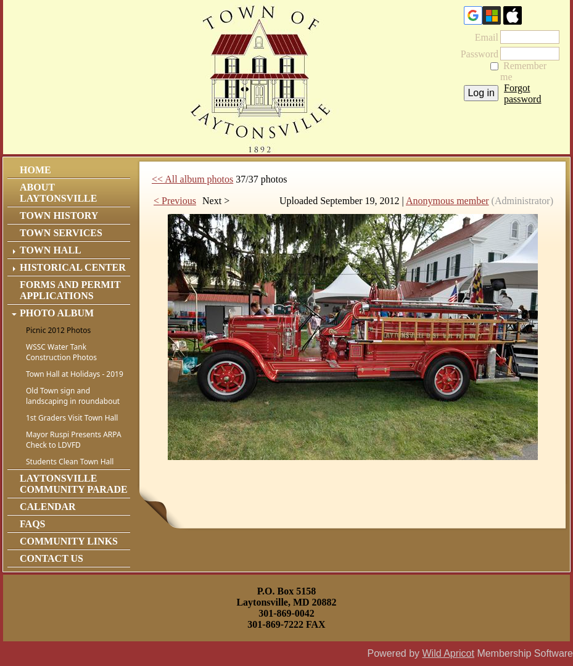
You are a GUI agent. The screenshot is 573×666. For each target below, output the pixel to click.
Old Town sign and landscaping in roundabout (73, 395)
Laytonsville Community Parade (74, 484)
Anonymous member (447, 200)
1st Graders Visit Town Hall (72, 418)
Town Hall (50, 250)
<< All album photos (192, 179)
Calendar (48, 506)
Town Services (61, 233)
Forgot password (522, 93)
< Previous (175, 200)
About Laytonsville (58, 193)
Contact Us (51, 558)
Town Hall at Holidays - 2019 (74, 374)
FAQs (32, 524)
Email (483, 37)
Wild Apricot (448, 653)
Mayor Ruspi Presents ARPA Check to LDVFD (74, 439)
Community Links (69, 541)
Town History (59, 215)
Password (475, 54)
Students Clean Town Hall (69, 461)
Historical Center (73, 267)
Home (35, 170)
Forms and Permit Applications (70, 290)
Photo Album (57, 313)
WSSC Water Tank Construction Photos (61, 352)
